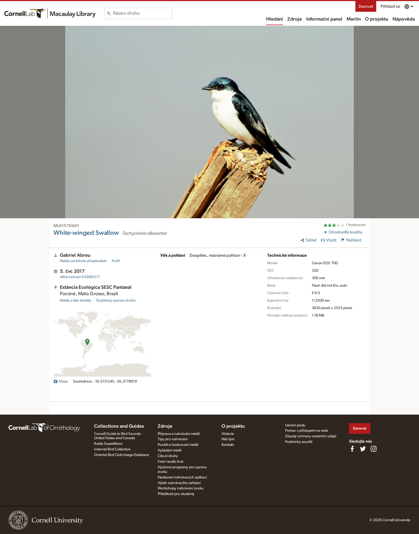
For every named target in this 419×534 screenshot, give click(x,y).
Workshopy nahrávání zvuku (181, 488)
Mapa (60, 381)
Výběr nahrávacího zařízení (179, 483)
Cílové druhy (168, 456)
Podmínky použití (298, 442)
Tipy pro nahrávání (173, 439)
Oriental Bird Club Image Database (121, 455)
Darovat (366, 6)
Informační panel (324, 19)
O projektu (376, 19)
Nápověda (404, 19)
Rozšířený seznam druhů (115, 300)
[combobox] (142, 13)
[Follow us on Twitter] (363, 449)
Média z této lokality (75, 300)
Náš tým (228, 439)
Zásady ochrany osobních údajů (310, 436)
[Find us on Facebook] (352, 449)
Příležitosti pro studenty (176, 494)
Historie (228, 434)
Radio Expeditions (108, 444)
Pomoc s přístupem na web (306, 430)
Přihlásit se (390, 6)
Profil (116, 261)
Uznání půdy (295, 425)
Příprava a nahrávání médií (179, 434)
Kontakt (228, 445)
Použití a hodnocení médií (178, 445)
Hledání (274, 19)
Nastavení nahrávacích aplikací (182, 477)
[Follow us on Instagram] (373, 449)
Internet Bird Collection (112, 449)
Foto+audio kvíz (170, 461)
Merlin (354, 19)
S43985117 (80, 277)
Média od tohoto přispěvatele (83, 261)
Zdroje (294, 19)
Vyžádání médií (169, 450)
